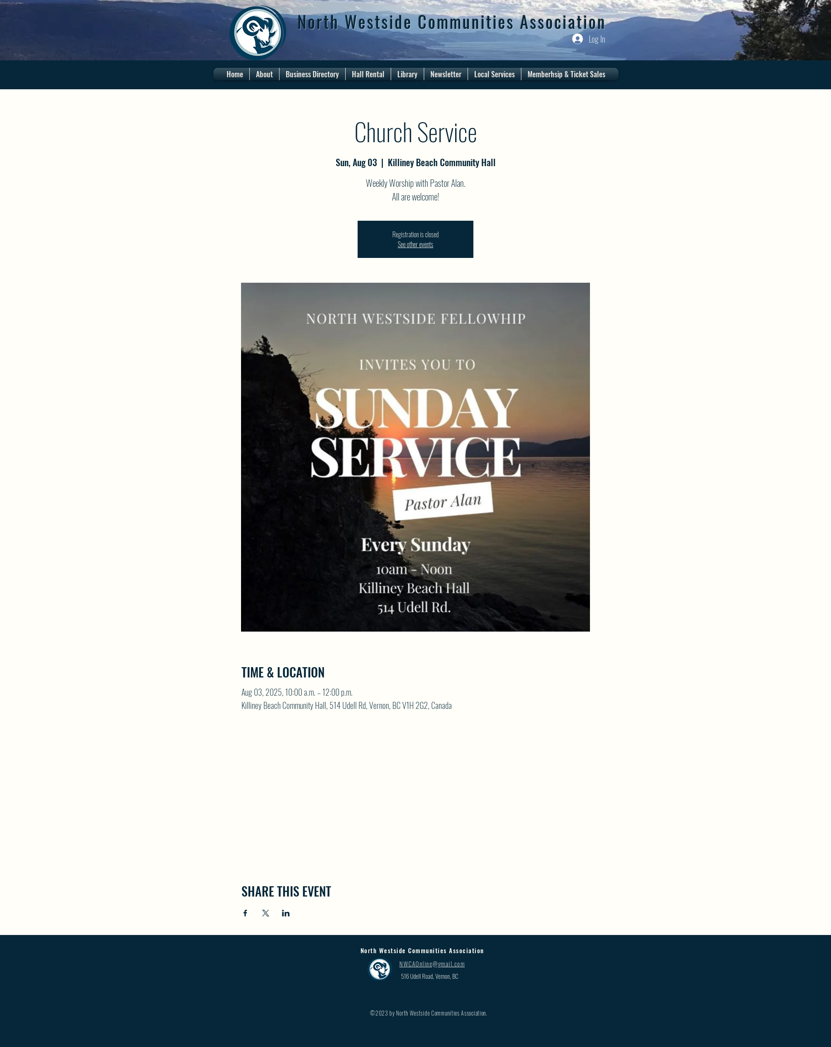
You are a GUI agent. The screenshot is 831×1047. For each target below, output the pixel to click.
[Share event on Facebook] (245, 913)
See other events (415, 244)
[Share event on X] (266, 913)
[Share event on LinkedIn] (286, 913)
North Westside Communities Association (452, 21)
